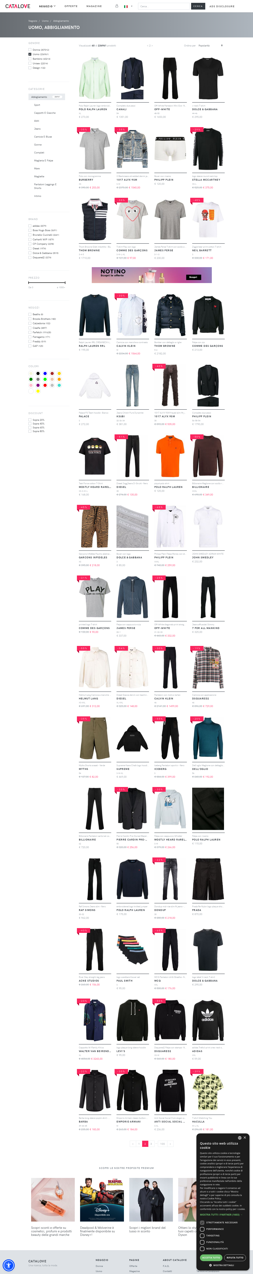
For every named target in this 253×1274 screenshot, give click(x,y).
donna (41, 49)
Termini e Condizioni (207, 1271)
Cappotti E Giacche (45, 112)
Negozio (47, 6)
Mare (37, 168)
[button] (9, 1265)
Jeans (37, 128)
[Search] (164, 6)
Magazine (94, 6)
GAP (38, 346)
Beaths (38, 314)
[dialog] (222, 1201)
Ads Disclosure (222, 6)
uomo (41, 54)
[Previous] (133, 1144)
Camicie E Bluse (43, 136)
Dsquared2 (42, 257)
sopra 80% (38, 431)
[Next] (170, 1144)
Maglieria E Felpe (43, 160)
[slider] (28, 282)
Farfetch (42, 332)
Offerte (71, 6)
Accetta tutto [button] (211, 1257)
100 (162, 1143)
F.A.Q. (166, 1266)
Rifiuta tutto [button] (235, 1257)
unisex (40, 63)
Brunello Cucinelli (46, 234)
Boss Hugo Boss (45, 230)
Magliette (39, 176)
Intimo (37, 196)
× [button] (244, 1137)
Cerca (198, 6)
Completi (39, 152)
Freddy (39, 341)
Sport (37, 104)
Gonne (38, 144)
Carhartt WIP (43, 239)
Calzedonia (41, 323)
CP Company (43, 243)
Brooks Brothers (44, 318)
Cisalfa (40, 327)
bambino (41, 58)
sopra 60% (38, 427)
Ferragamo (41, 336)
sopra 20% (38, 419)
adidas (39, 225)
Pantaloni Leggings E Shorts (45, 186)
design (39, 67)
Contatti (167, 1271)
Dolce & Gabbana (46, 253)
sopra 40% (38, 423)
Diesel (39, 248)
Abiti (36, 120)
